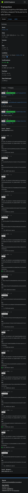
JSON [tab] (15, 19)
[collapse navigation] (25, 2)
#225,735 (5, 29)
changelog (16, 490)
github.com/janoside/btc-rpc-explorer (12, 482)
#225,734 (19, 55)
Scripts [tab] (10, 19)
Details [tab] (4, 19)
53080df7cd (10, 488)
